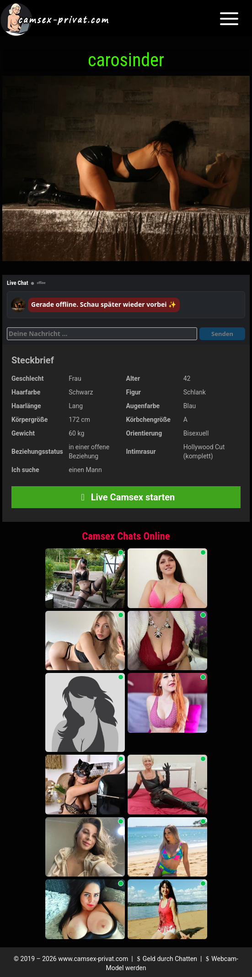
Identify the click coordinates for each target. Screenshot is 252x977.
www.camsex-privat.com (93, 958)
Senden (222, 334)
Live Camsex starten (126, 497)
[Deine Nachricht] (102, 333)
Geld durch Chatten (165, 958)
